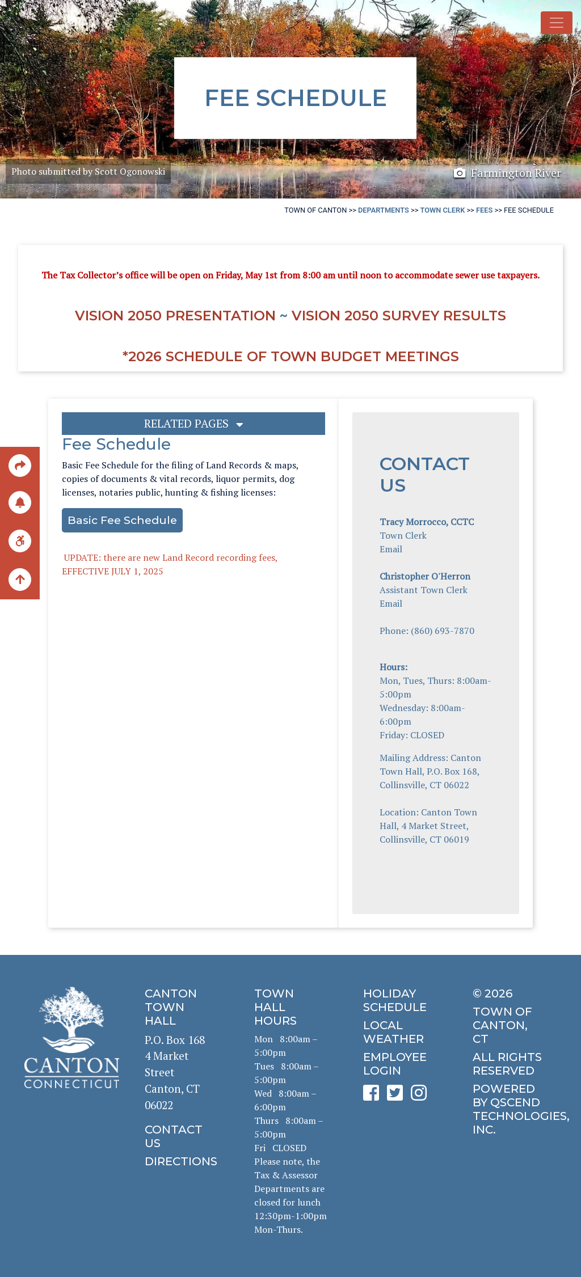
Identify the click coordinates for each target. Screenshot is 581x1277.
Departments (383, 210)
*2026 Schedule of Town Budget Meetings (291, 356)
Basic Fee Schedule (122, 520)
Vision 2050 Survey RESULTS (399, 315)
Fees (484, 210)
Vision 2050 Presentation (175, 315)
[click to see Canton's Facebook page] (374, 1096)
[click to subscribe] (20, 501)
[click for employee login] (399, 1063)
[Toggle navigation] (556, 22)
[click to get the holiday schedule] (399, 1000)
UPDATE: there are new (112, 557)
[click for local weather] (399, 1032)
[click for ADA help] (20, 540)
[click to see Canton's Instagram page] (421, 1096)
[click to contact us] (181, 1136)
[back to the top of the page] (20, 580)
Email (391, 549)
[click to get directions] (181, 1161)
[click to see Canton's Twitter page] (398, 1096)
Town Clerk (442, 210)
